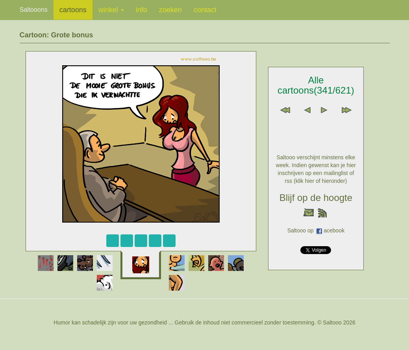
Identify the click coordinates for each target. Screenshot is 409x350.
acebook (334, 230)
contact (205, 10)
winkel (111, 10)
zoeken (170, 10)
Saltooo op (302, 230)
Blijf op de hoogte (315, 197)
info (141, 10)
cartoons (73, 10)
